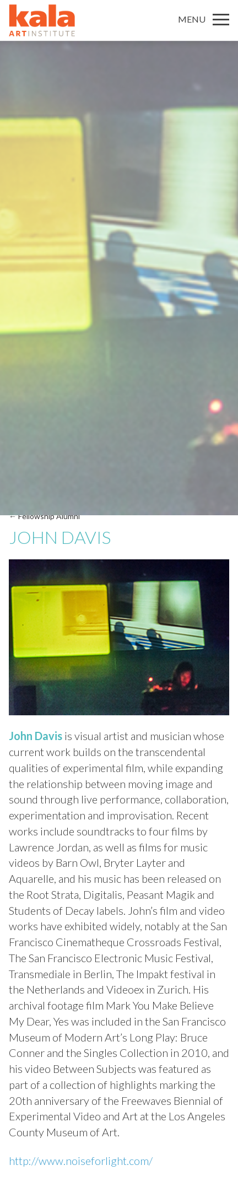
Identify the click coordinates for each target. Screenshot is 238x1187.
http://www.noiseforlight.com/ (81, 1160)
